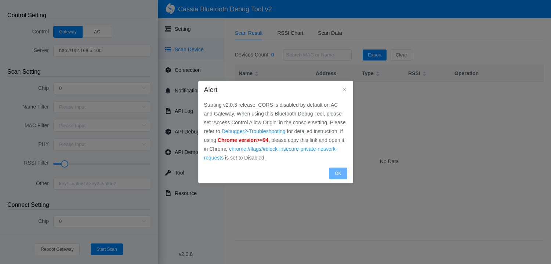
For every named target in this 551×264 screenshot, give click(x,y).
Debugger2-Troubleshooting (254, 131)
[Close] (344, 90)
